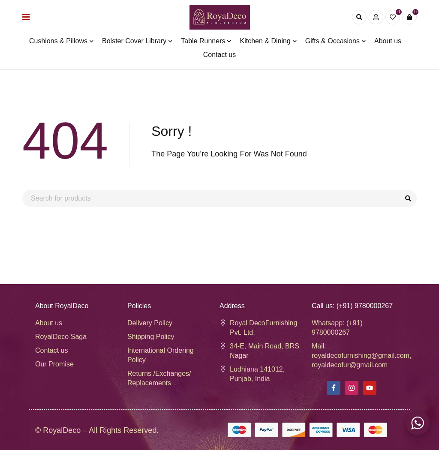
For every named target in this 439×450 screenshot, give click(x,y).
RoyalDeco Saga (61, 336)
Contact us (51, 350)
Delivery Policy (149, 323)
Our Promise (54, 364)
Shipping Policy (150, 336)
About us (48, 323)
